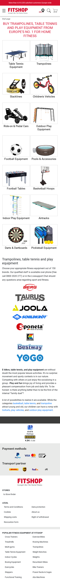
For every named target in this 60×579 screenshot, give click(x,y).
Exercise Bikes (39, 537)
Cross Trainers (11, 537)
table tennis (30, 403)
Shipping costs (10, 517)
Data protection (38, 507)
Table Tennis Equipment (15, 552)
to (9, 494)
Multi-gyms (10, 547)
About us (35, 512)
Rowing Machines (40, 542)
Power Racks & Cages (42, 572)
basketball (18, 403)
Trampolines (38, 547)
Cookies (7, 512)
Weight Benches (40, 552)
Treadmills (9, 542)
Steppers (9, 572)
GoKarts (6, 410)
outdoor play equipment (41, 410)
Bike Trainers (38, 567)
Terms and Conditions (13, 507)
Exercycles (9, 567)
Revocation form (11, 522)
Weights (36, 557)
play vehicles (17, 410)
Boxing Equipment (13, 562)
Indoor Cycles (11, 557)
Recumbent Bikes (40, 562)
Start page (6, 19)
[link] (17, 455)
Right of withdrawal (40, 517)
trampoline (46, 403)
